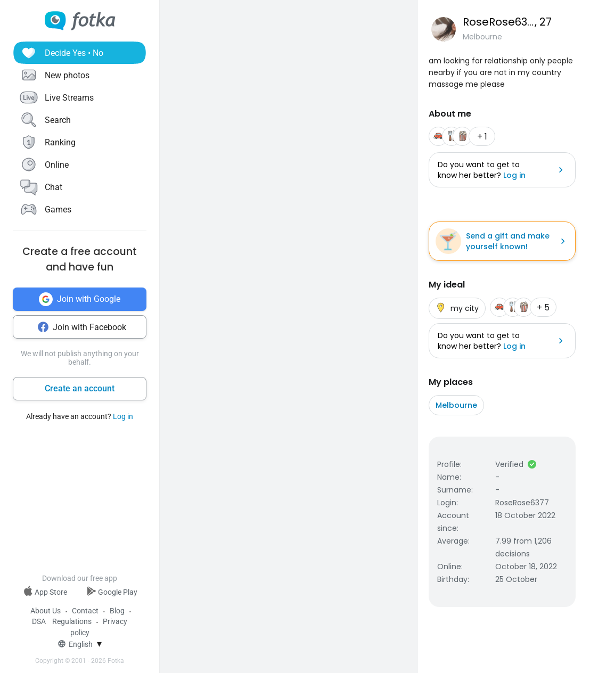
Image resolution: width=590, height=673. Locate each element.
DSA (39, 621)
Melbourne (456, 405)
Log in (123, 416)
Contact (85, 610)
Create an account (79, 388)
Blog (117, 610)
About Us (45, 610)
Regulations (72, 621)
